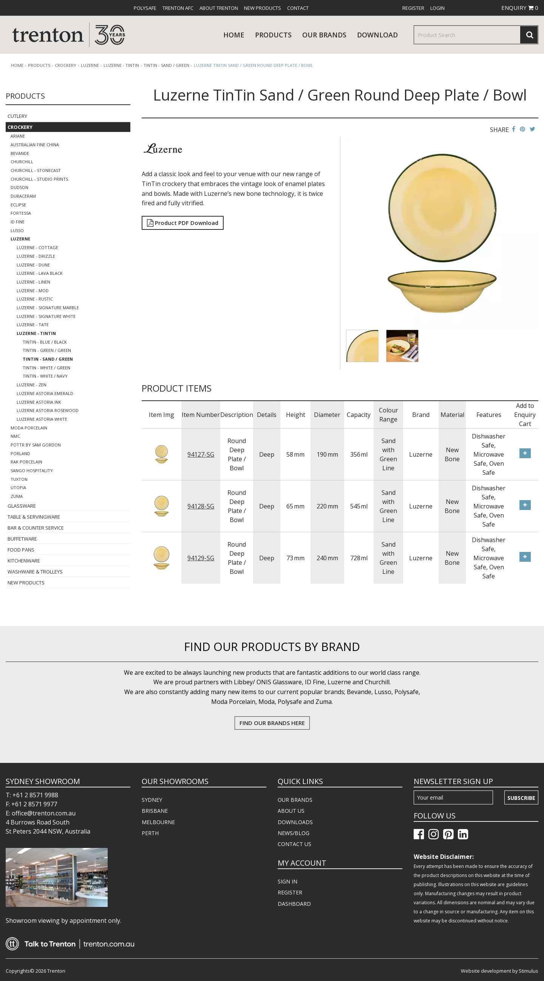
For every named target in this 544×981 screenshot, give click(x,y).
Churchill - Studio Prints (39, 179)
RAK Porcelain (26, 462)
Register (413, 8)
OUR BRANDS (295, 799)
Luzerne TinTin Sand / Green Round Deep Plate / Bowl (253, 65)
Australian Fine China (35, 144)
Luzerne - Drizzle (36, 256)
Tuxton (19, 479)
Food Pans (21, 549)
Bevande (20, 153)
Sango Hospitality (32, 470)
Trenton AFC (177, 8)
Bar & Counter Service (36, 527)
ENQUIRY (519, 7)
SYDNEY (152, 799)
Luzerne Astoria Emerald (45, 393)
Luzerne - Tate (33, 324)
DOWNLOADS (295, 822)
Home (233, 34)
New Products (262, 8)
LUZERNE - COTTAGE (37, 247)
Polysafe (145, 8)
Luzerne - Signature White (46, 316)
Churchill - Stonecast (36, 170)
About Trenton (218, 8)
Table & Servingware (34, 516)
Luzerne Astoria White (42, 419)
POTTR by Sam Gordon (36, 445)
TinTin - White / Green (46, 367)
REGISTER (290, 892)
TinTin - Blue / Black (45, 342)
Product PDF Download (182, 222)
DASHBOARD (294, 903)
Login (437, 8)
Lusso (17, 230)
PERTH (150, 833)
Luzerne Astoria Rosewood (48, 410)
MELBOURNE (158, 822)
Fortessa (21, 213)
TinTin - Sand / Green (166, 65)
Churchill (22, 161)
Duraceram (23, 196)
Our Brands (324, 34)
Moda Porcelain (29, 428)
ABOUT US (291, 810)
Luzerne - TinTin (121, 65)
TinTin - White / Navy (45, 376)
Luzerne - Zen (31, 384)
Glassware (22, 505)
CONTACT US (294, 844)
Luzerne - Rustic (35, 299)
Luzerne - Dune (33, 265)
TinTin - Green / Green (47, 350)
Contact (298, 8)
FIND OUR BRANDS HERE (272, 723)
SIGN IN (287, 881)
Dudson (19, 187)
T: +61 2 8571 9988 (32, 795)
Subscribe (521, 797)
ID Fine (18, 222)
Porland (20, 453)
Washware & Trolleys (35, 571)
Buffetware (22, 538)
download (377, 34)
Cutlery (17, 116)
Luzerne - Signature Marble (48, 307)
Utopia (18, 487)
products (273, 34)
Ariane (18, 136)
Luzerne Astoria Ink (39, 402)
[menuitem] (145, 7)
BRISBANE (155, 810)
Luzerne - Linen (33, 282)
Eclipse (18, 205)
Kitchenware (24, 560)
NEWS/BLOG (293, 833)
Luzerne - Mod (33, 290)
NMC (15, 436)
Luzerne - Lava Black (40, 273)
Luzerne (90, 65)
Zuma (17, 496)
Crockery (65, 65)
